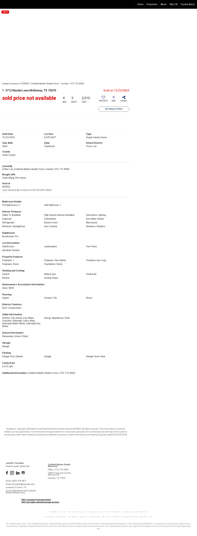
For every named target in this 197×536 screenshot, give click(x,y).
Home (140, 4)
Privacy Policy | (78, 512)
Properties (151, 4)
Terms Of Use (57, 512)
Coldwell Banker (55, 517)
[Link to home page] (3, 4)
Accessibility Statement (104, 512)
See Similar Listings (114, 109)
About (163, 4)
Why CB (173, 4)
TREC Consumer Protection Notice (36, 500)
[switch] (103, 100)
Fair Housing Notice (135, 512)
